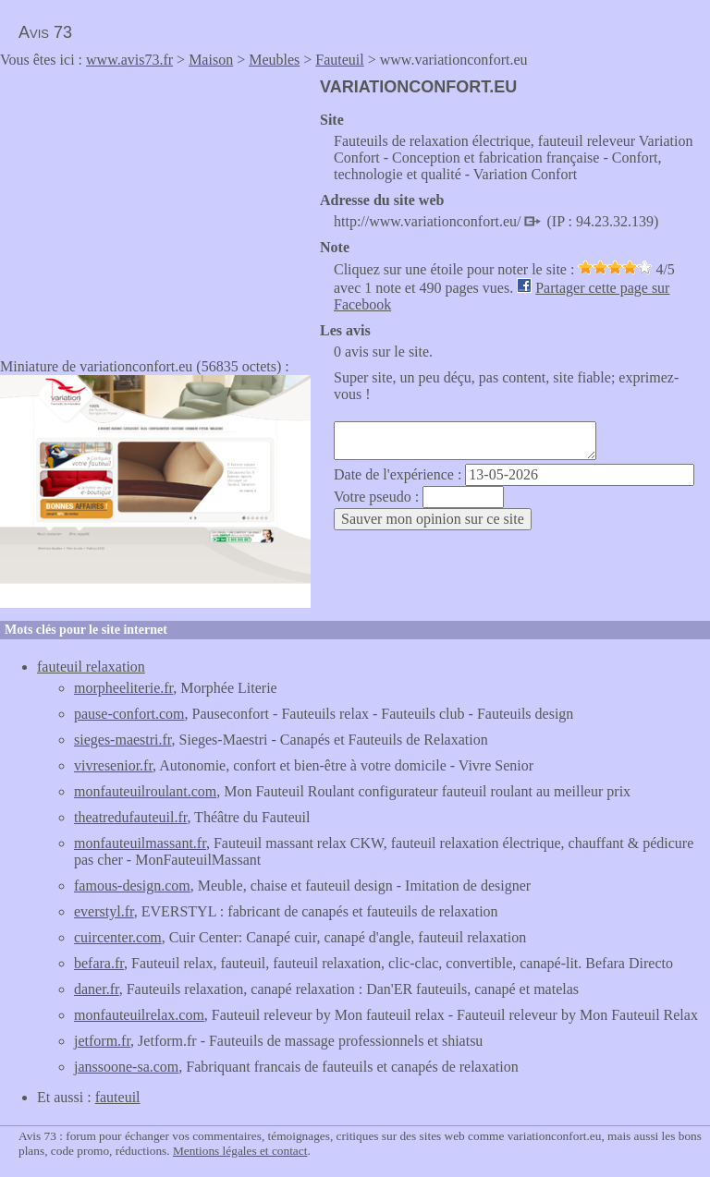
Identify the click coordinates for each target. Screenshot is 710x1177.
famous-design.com (132, 885)
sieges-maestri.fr (123, 739)
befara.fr (99, 963)
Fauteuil (339, 59)
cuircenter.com (118, 937)
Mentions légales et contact (240, 1151)
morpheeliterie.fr (123, 688)
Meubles (274, 59)
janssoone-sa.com (126, 1066)
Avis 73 (45, 32)
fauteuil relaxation (91, 666)
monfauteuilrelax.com (139, 1015)
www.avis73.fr (129, 59)
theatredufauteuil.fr (130, 817)
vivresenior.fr (113, 765)
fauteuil (118, 1097)
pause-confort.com (129, 714)
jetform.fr (102, 1041)
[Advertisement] (155, 207)
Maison (211, 59)
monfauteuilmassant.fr (140, 843)
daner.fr (96, 989)
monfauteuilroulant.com (145, 791)
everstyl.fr (104, 911)
